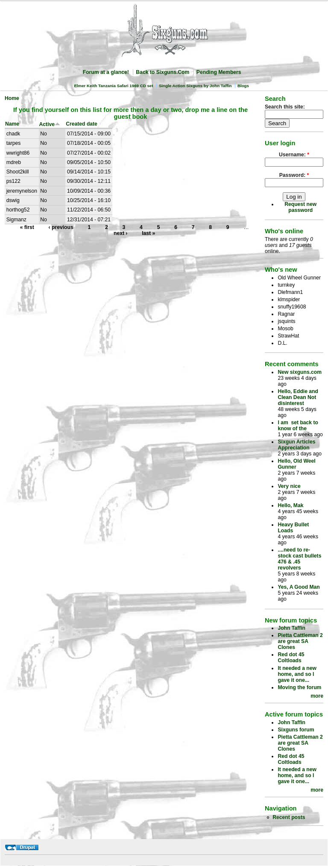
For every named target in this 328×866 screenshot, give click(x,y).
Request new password (300, 207)
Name (12, 124)
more (316, 696)
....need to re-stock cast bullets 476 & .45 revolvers (299, 559)
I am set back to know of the (298, 426)
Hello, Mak (290, 505)
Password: (294, 175)
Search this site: (285, 107)
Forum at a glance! (106, 72)
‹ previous (61, 227)
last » (148, 233)
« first (27, 227)
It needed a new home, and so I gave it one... (297, 674)
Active (50, 124)
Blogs (243, 85)
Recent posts (288, 817)
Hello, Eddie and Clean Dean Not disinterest (298, 397)
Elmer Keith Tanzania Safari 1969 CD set (113, 85)
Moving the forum (299, 687)
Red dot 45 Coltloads (291, 657)
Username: (294, 155)
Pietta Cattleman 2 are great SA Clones (300, 641)
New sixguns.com (300, 372)
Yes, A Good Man (298, 587)
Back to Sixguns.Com (162, 72)
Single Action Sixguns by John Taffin (195, 85)
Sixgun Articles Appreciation (296, 445)
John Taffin (291, 628)
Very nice (289, 486)
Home (12, 98)
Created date (81, 124)
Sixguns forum (296, 730)
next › (120, 233)
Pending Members (218, 72)
